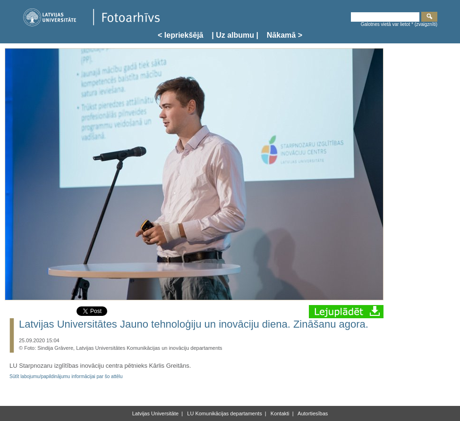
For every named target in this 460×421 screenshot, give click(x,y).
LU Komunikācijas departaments (224, 413)
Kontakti (279, 413)
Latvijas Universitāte (155, 413)
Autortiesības (312, 413)
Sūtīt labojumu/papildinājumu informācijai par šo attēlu (66, 376)
